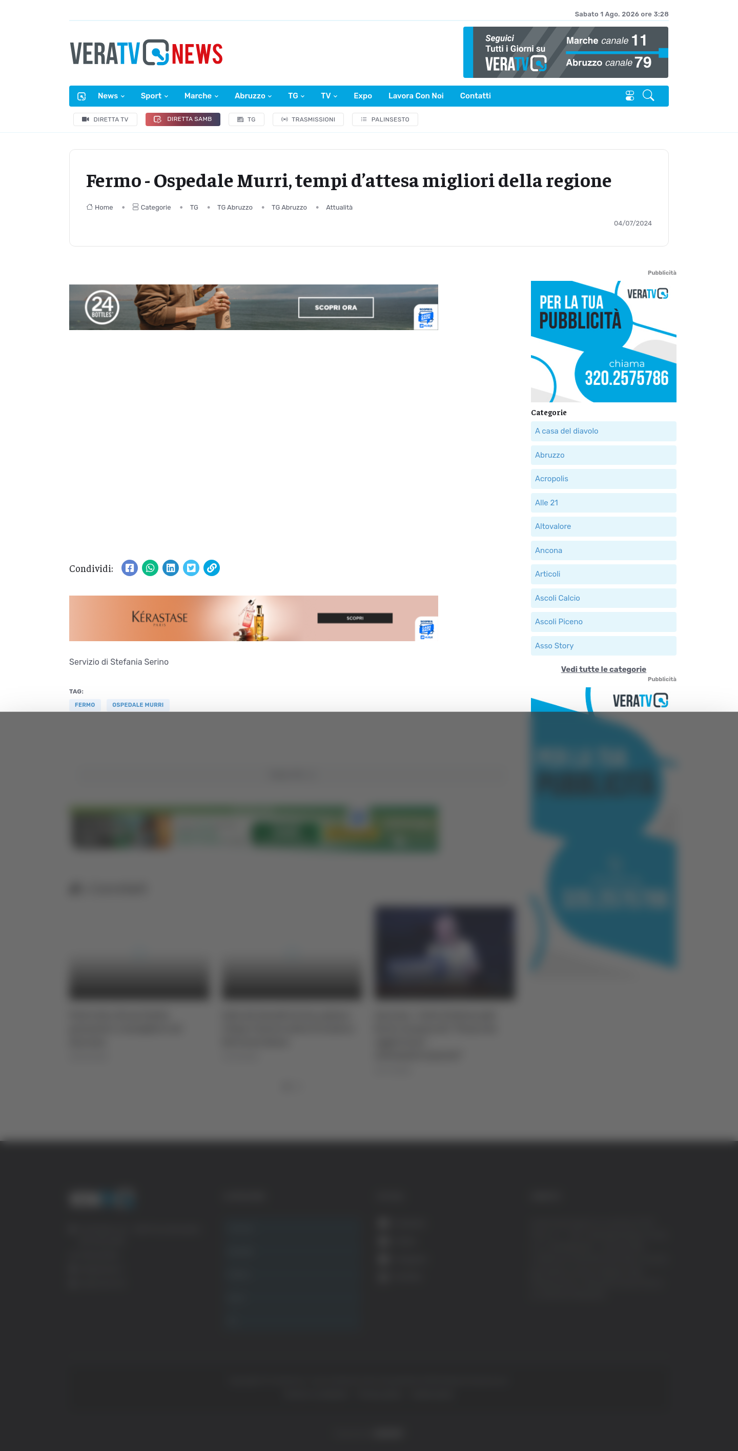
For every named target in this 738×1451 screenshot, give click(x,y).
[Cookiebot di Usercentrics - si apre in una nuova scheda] (87, 1414)
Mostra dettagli (559, 1414)
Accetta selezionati (633, 1317)
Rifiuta (634, 1350)
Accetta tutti (634, 1283)
